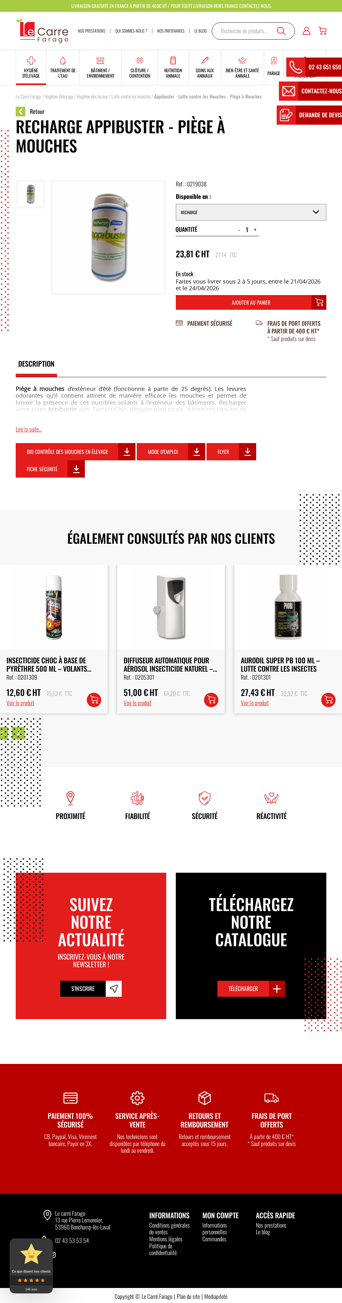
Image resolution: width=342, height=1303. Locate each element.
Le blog (263, 1232)
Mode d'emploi (163, 452)
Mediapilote (215, 1296)
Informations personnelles (214, 1228)
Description (36, 363)
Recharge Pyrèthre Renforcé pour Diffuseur (50, 664)
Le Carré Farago (28, 96)
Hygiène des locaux (92, 96)
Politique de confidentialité (163, 1249)
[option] (54, 639)
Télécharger (243, 988)
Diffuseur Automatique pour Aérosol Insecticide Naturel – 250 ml (285, 668)
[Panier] (322, 31)
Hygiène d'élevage (59, 96)
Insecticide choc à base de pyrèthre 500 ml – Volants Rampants (164, 668)
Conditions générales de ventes (169, 1228)
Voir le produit (20, 702)
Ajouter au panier (251, 302)
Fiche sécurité (42, 469)
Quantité (186, 229)
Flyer (223, 452)
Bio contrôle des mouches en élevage (67, 452)
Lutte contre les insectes (131, 96)
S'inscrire (82, 988)
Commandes (214, 1239)
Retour (30, 111)
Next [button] (18, 733)
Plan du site (188, 1296)
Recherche (281, 30)
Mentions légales (166, 1239)
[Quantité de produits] (247, 229)
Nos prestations (271, 1225)
